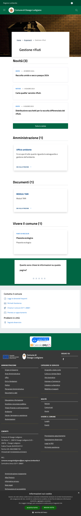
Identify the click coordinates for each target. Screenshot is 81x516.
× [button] (78, 493)
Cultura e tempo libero (53, 373)
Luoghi (47, 421)
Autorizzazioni (10, 419)
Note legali (9, 485)
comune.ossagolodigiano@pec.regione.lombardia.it (20, 460)
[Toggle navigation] (4, 10)
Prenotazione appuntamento (55, 435)
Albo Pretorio (9, 477)
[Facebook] (63, 359)
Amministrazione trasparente (15, 473)
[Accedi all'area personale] (72, 3)
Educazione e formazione (14, 400)
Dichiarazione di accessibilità (15, 489)
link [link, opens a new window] (61, 503)
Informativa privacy (12, 481)
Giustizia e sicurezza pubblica (15, 404)
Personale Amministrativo (14, 389)
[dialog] (40, 503)
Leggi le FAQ (49, 443)
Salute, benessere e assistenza (16, 415)
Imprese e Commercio (52, 381)
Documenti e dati (11, 392)
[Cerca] (76, 10)
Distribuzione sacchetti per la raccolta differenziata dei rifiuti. (40, 112)
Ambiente (8, 411)
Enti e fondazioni (11, 381)
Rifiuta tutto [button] (49, 507)
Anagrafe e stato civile (53, 370)
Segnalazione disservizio (53, 439)
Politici (7, 385)
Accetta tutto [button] (32, 508)
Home (19, 40)
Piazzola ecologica (24, 238)
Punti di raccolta (22, 233)
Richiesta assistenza (52, 447)
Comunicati (49, 407)
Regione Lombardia (10, 3)
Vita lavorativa (50, 377)
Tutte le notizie (40, 126)
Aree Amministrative (12, 373)
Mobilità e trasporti (51, 389)
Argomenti (28, 40)
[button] (40, 512)
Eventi (47, 425)
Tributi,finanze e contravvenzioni (17, 407)
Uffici (7, 377)
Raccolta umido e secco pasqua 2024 (32, 75)
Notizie (18, 88)
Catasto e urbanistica (52, 385)
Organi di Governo (11, 370)
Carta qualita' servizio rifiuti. (28, 93)
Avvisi (18, 71)
